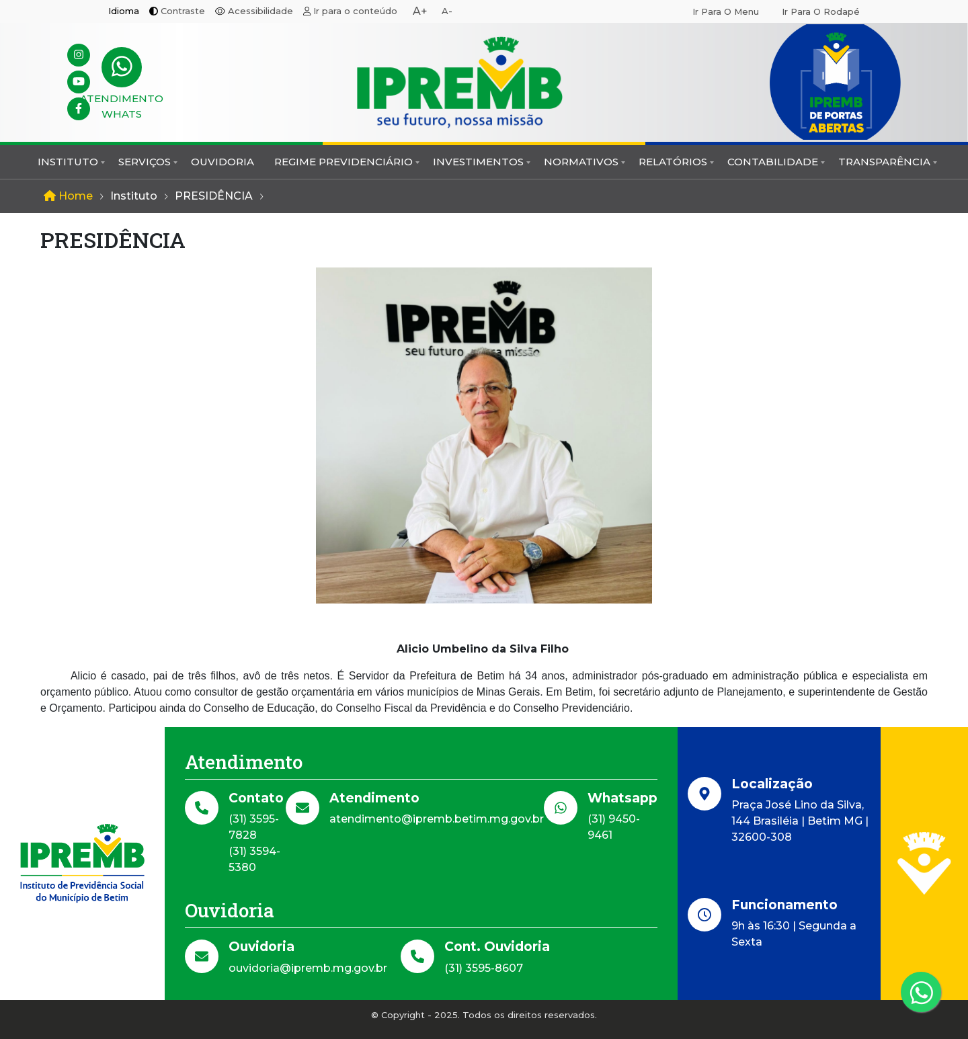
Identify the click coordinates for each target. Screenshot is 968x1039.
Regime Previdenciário (343, 161)
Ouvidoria (222, 161)
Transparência (884, 161)
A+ (420, 11)
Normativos (581, 161)
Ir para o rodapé (821, 11)
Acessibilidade (260, 10)
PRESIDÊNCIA (214, 196)
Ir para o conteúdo (355, 10)
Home (68, 196)
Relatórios (673, 161)
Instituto (68, 161)
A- (447, 10)
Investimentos (478, 161)
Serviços (144, 161)
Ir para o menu (725, 11)
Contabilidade (772, 161)
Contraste (183, 10)
